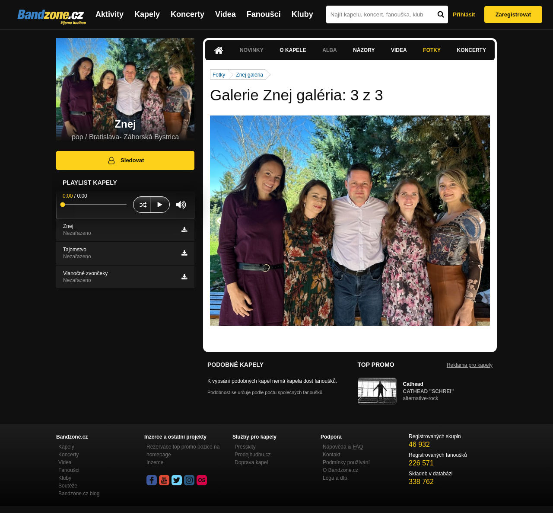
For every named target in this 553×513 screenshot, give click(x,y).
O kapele (293, 50)
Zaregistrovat (513, 14)
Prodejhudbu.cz (252, 455)
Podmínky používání (346, 462)
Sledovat (125, 160)
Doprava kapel (251, 462)
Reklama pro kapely (470, 365)
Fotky (432, 50)
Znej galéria (249, 75)
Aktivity (109, 14)
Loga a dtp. (336, 478)
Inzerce (154, 462)
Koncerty (187, 14)
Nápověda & (343, 447)
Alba (329, 50)
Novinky (252, 50)
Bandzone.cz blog (78, 494)
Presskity (245, 447)
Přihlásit (464, 14)
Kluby (302, 14)
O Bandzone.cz (340, 470)
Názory (364, 50)
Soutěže (67, 486)
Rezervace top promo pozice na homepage (182, 451)
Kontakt (331, 455)
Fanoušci (264, 14)
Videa (225, 14)
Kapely (147, 14)
